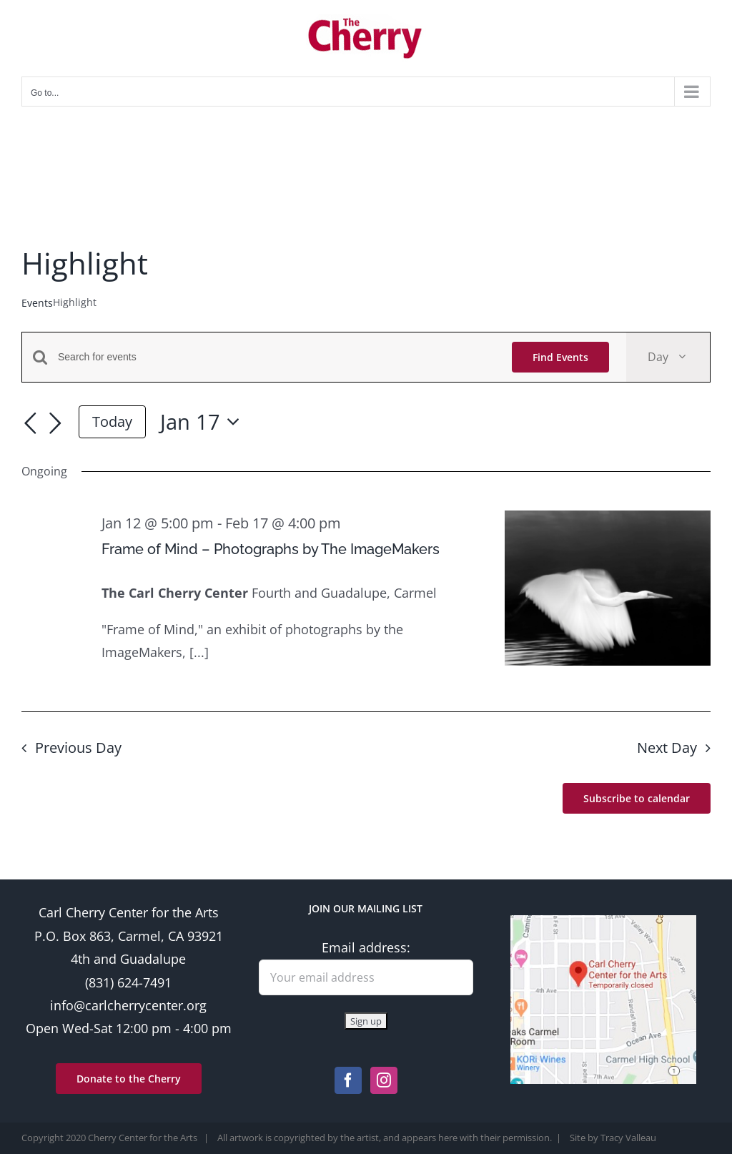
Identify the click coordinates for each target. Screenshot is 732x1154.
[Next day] (55, 424)
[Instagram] (383, 1080)
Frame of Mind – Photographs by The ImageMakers (271, 549)
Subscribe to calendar (636, 798)
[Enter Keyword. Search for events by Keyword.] (276, 357)
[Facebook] (348, 1080)
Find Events (560, 357)
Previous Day (78, 747)
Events (37, 303)
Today (112, 421)
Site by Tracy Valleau (613, 1137)
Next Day (667, 747)
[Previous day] (30, 424)
